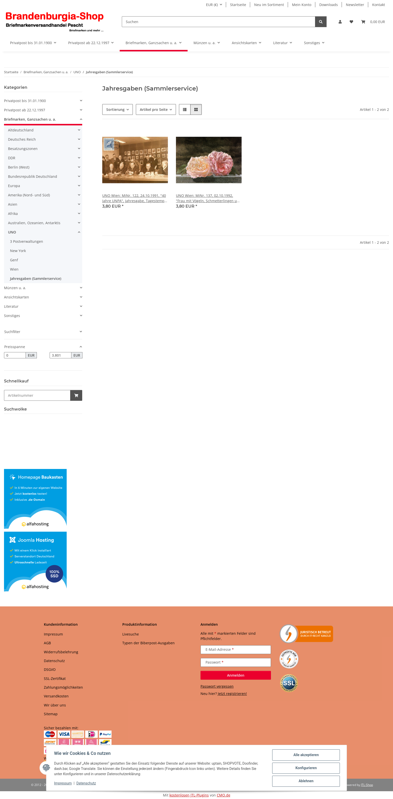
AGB (47, 643)
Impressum (63, 783)
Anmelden (235, 675)
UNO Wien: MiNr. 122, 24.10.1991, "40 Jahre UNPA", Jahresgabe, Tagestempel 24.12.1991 (134, 198)
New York (18, 250)
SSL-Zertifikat (55, 678)
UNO (12, 232)
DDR (11, 157)
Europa (14, 185)
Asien (12, 204)
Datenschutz (86, 783)
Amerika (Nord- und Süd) (29, 195)
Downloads (328, 4)
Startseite (238, 4)
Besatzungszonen (23, 148)
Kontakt (378, 4)
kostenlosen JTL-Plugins (189, 795)
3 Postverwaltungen (26, 241)
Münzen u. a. (15, 287)
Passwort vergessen (217, 686)
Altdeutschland (21, 130)
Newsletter (355, 4)
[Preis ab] (15, 355)
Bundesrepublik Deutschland (32, 176)
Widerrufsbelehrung (61, 652)
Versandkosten (56, 696)
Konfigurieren (305, 768)
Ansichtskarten (16, 297)
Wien (14, 269)
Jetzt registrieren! (232, 693)
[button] (340, 21)
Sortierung (115, 109)
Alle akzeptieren (305, 755)
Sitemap (51, 713)
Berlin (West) (18, 167)
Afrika (13, 213)
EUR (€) (212, 4)
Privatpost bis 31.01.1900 (25, 100)
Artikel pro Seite (154, 109)
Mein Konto (301, 4)
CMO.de (223, 795)
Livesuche (130, 634)
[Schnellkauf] (37, 395)
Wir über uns (55, 705)
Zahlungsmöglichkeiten (63, 687)
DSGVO (50, 669)
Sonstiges (12, 315)
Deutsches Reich (22, 139)
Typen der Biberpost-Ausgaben (148, 643)
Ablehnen (305, 781)
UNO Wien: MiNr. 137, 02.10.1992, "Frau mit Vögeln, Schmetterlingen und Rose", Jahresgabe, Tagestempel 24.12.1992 (208, 198)
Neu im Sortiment (269, 4)
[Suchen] (218, 21)
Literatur (11, 306)
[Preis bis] (60, 355)
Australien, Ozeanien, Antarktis (34, 222)
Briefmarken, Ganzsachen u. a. (30, 119)
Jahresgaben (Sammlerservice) (35, 278)
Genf (14, 260)
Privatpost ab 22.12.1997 (24, 110)
